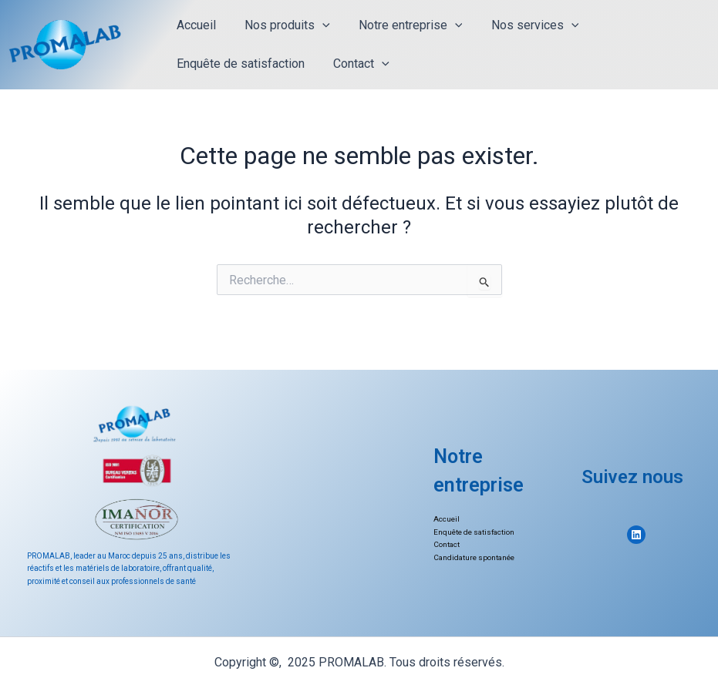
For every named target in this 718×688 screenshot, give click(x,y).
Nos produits (281, 25)
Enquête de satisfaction (238, 63)
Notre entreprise (401, 25)
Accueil (194, 25)
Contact (355, 64)
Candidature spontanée (475, 557)
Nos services (521, 25)
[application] (316, 25)
